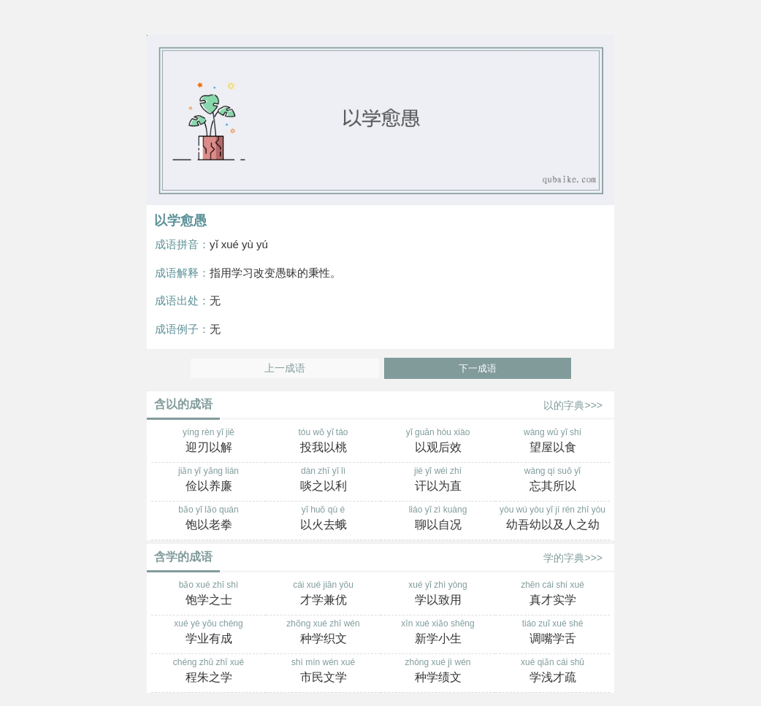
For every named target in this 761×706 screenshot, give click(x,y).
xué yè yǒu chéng (208, 633)
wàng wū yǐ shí (552, 441)
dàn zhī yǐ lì (323, 480)
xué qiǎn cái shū (552, 671)
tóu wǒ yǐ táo (323, 441)
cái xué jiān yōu (323, 594)
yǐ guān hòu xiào (437, 441)
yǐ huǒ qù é (323, 519)
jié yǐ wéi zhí (437, 480)
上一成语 (284, 368)
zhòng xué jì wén (437, 671)
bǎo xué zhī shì (208, 594)
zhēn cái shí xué (552, 594)
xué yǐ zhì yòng (437, 594)
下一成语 (478, 368)
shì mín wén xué (323, 671)
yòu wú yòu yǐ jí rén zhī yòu (552, 519)
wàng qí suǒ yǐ (552, 480)
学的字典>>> (573, 558)
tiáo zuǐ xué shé (552, 633)
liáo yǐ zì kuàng (437, 519)
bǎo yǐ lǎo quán (208, 519)
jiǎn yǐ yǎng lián (208, 480)
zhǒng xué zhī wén (323, 633)
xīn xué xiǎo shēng (437, 633)
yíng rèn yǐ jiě (208, 441)
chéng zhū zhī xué (208, 671)
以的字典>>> (573, 405)
